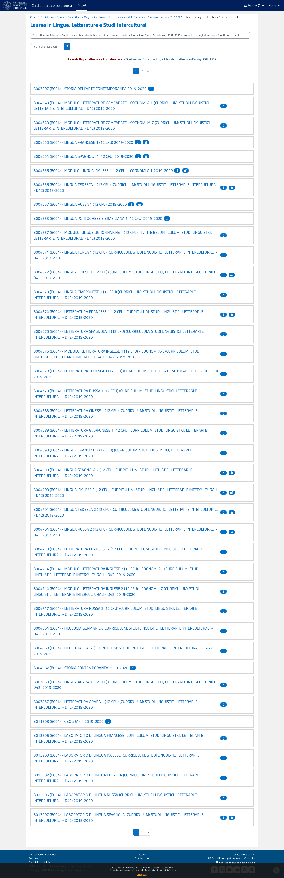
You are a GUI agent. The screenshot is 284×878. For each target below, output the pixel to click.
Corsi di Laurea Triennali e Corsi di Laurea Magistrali (70, 17)
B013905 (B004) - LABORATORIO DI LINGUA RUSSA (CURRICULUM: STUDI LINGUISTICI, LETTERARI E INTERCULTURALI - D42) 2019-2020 (115, 798)
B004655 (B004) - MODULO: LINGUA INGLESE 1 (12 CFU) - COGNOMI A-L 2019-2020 (103, 171)
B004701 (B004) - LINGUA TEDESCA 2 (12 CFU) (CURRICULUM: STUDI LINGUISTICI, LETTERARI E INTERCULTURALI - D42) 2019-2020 (126, 513)
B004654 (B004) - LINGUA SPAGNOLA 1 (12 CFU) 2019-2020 (83, 157)
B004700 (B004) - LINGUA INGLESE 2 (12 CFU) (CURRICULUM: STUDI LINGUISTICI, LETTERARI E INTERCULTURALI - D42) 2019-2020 (125, 493)
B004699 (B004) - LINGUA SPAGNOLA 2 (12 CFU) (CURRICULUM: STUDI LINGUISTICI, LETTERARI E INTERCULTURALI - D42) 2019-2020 (113, 473)
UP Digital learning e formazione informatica (230, 858)
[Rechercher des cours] (47, 46)
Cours (33, 17)
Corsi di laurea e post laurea (52, 5)
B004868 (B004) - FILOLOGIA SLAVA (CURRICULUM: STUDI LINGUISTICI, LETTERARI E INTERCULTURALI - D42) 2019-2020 (123, 651)
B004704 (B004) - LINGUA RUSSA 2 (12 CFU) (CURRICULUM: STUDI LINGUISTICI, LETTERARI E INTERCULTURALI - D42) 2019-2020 (125, 532)
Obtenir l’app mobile (40, 862)
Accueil (142, 854)
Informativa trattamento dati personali (126, 870)
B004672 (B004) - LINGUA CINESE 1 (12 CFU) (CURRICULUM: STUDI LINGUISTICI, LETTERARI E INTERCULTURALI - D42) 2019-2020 (126, 275)
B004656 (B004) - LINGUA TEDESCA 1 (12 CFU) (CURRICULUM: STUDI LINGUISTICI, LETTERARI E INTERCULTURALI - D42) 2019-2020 (126, 188)
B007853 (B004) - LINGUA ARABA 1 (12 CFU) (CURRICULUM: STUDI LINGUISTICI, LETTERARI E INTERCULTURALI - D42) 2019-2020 (126, 685)
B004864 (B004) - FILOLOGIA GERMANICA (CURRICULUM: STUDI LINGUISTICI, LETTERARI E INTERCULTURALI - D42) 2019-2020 (123, 631)
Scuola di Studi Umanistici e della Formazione (128, 17)
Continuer (142, 875)
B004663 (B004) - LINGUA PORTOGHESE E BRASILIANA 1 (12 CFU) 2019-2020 (98, 219)
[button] (253, 5)
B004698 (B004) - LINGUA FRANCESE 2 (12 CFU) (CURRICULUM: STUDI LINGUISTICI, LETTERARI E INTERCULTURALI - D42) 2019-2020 (113, 453)
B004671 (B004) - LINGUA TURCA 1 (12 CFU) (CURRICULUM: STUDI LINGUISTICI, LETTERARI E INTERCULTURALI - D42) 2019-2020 (125, 255)
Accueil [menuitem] (82, 5)
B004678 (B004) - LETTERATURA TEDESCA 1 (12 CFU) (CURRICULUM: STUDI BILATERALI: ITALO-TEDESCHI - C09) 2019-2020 (126, 374)
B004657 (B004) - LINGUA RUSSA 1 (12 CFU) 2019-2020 (80, 205)
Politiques (34, 858)
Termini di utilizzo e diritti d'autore (160, 870)
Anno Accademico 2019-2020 (175, 17)
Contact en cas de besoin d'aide (235, 862)
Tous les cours (142, 858)
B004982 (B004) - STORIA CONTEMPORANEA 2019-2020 (81, 668)
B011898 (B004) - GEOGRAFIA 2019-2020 (69, 722)
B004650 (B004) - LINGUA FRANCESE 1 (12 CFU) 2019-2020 (83, 143)
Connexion (275, 5)
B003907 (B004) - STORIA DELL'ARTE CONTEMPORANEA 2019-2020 (90, 89)
